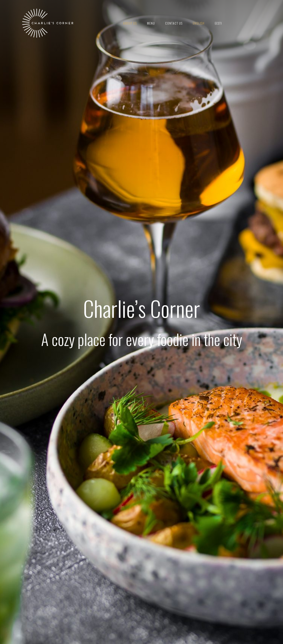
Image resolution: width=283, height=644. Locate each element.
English (199, 23)
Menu (151, 23)
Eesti (218, 23)
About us (130, 23)
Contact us (174, 23)
